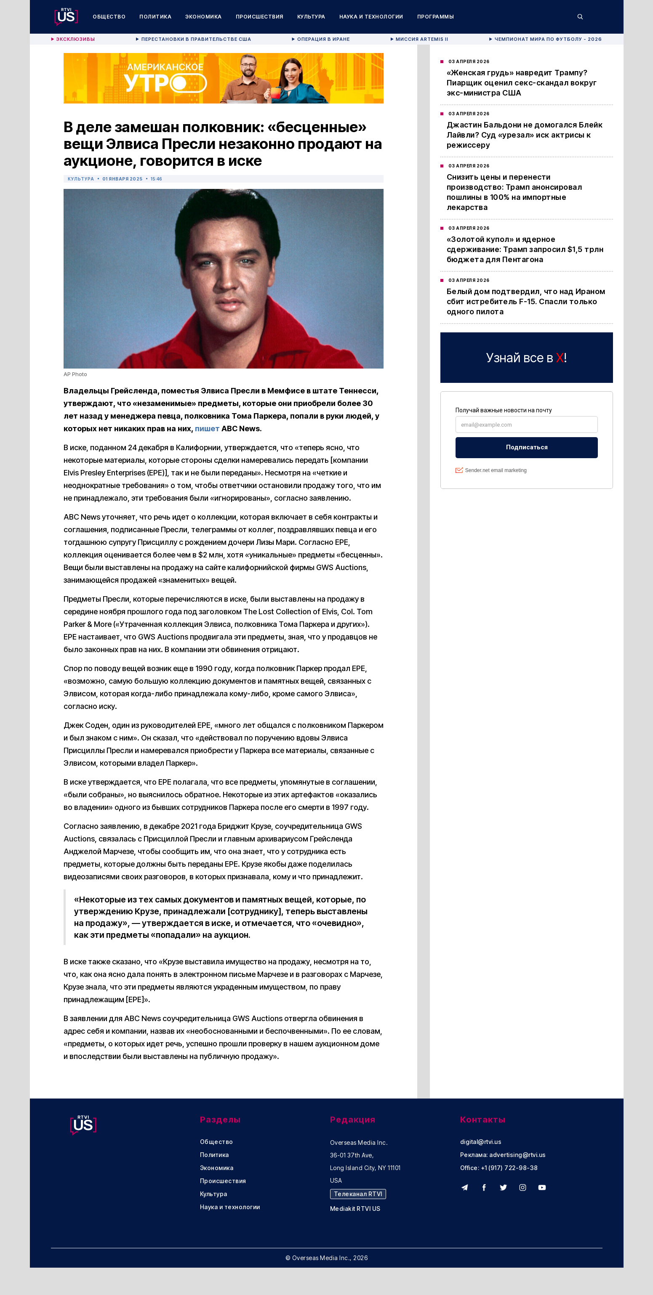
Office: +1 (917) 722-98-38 (499, 1168)
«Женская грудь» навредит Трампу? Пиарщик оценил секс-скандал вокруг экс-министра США (522, 82)
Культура (311, 16)
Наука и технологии (371, 16)
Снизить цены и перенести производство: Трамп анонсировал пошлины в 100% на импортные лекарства (514, 192)
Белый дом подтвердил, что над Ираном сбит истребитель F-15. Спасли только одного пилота (526, 301)
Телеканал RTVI (358, 1193)
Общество (109, 16)
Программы (435, 16)
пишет (207, 428)
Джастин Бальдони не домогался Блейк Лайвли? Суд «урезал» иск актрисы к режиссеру (525, 134)
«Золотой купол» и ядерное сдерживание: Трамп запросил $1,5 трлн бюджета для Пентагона (525, 249)
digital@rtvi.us (481, 1141)
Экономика (203, 16)
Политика (155, 16)
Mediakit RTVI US (355, 1208)
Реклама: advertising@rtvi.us (503, 1155)
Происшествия (259, 16)
